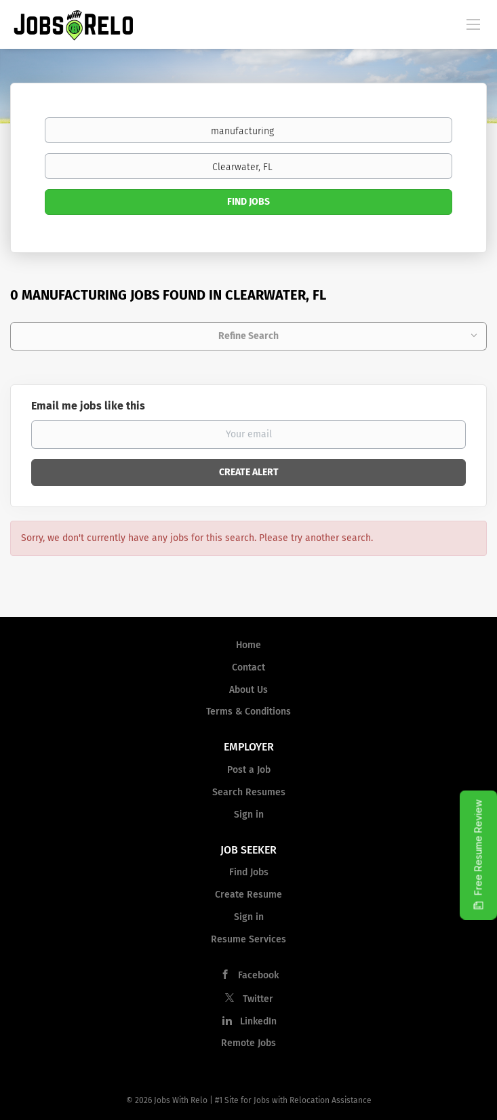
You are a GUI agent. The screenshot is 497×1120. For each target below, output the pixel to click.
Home (248, 645)
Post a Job (249, 770)
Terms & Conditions (248, 711)
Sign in (249, 814)
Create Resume (248, 894)
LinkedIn (258, 1021)
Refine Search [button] (248, 336)
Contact (248, 667)
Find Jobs (248, 201)
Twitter (258, 999)
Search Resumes (248, 792)
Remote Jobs (248, 1043)
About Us (248, 690)
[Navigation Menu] (473, 24)
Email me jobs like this (88, 405)
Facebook (258, 975)
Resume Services (248, 939)
